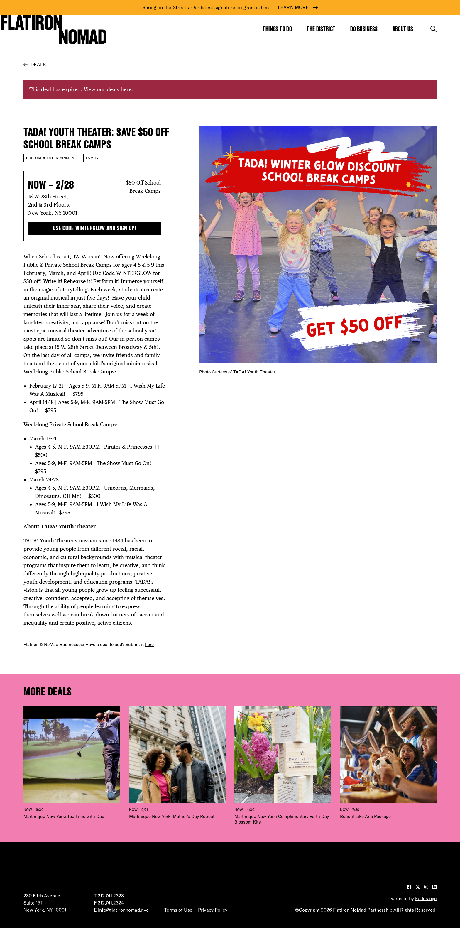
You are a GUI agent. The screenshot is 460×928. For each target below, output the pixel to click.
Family (92, 158)
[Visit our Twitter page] (418, 887)
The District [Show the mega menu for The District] (321, 29)
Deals (38, 64)
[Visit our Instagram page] (426, 887)
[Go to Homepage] (53, 29)
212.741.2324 (111, 903)
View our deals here (107, 89)
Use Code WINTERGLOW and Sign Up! (94, 228)
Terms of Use (178, 910)
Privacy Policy (212, 910)
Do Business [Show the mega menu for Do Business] (364, 29)
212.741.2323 (111, 896)
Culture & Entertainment (51, 158)
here (149, 644)
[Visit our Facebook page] (409, 887)
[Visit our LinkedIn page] (434, 887)
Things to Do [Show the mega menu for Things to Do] (277, 29)
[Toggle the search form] (433, 29)
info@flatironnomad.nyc (123, 910)
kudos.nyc (426, 898)
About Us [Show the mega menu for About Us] (403, 29)
